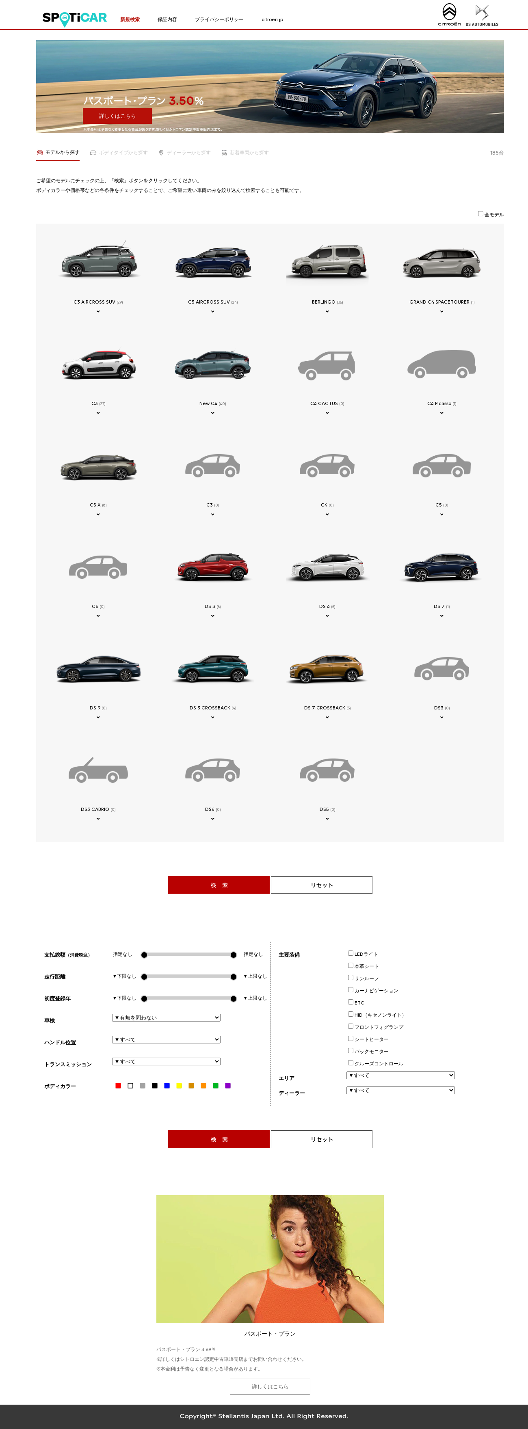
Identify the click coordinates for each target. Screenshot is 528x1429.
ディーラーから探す (184, 152)
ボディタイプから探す (118, 152)
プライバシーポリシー (219, 19)
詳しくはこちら (117, 116)
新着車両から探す (245, 152)
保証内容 (167, 19)
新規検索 (130, 19)
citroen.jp (272, 19)
